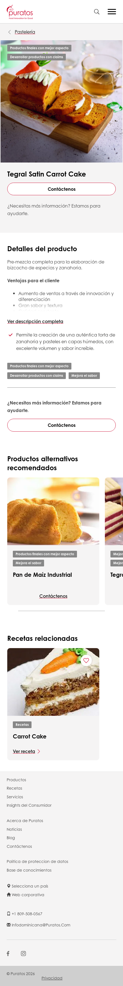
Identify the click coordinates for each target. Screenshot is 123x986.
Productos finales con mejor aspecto (39, 48)
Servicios (15, 796)
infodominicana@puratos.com (38, 925)
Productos (16, 779)
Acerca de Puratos (25, 820)
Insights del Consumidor (29, 805)
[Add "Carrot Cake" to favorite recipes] (86, 660)
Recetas (22, 724)
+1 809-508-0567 (24, 913)
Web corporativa (25, 894)
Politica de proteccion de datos (37, 861)
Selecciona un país (27, 886)
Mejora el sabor (84, 375)
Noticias (14, 829)
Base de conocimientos (29, 870)
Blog (11, 837)
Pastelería (25, 32)
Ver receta (24, 751)
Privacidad (52, 978)
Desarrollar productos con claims (36, 57)
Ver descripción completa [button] (35, 321)
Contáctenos (62, 189)
